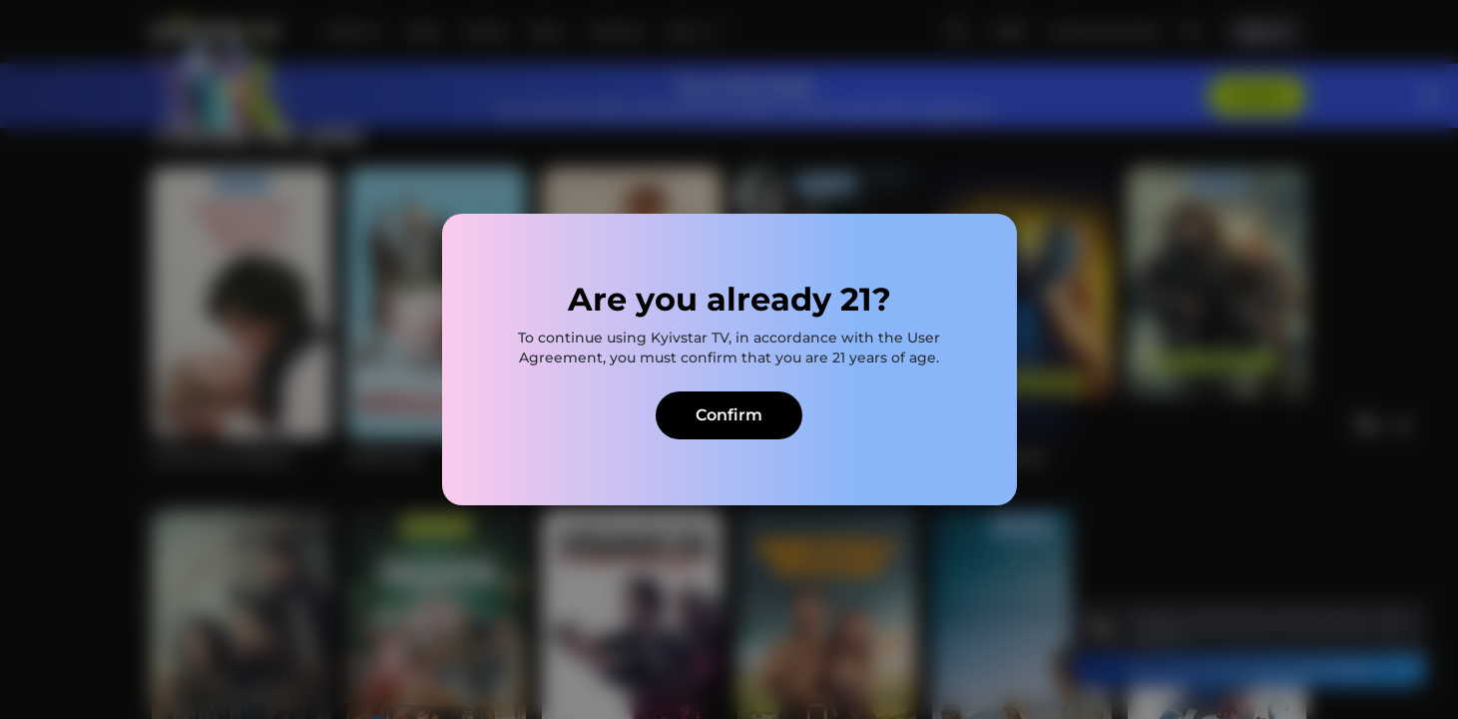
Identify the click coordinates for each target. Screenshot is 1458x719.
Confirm (729, 414)
